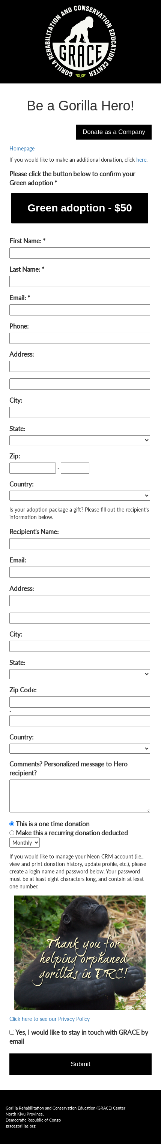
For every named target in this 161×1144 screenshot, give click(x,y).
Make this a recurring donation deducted (72, 833)
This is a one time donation (52, 824)
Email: (18, 298)
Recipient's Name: (34, 532)
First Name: (26, 241)
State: (17, 429)
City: (15, 400)
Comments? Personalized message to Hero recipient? (68, 768)
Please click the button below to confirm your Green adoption (72, 178)
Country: (21, 484)
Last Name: (25, 269)
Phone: (19, 326)
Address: (21, 354)
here (141, 159)
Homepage (22, 148)
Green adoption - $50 (79, 208)
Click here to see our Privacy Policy (49, 1019)
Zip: (14, 456)
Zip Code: (22, 690)
